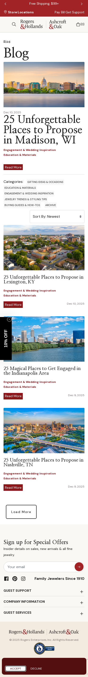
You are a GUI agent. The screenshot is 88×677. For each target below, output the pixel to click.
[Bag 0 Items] (79, 24)
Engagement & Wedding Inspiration (29, 193)
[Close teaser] (9, 319)
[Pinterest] (15, 578)
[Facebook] (6, 578)
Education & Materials (20, 187)
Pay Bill (60, 12)
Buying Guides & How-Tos (22, 205)
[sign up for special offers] (79, 566)
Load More (21, 512)
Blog (7, 41)
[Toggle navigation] (6, 24)
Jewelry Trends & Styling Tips (25, 199)
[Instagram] (23, 578)
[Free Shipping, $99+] (44, 3)
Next (82, 4)
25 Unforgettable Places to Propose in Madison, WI (43, 130)
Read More (13, 167)
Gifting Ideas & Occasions (45, 182)
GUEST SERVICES (17, 612)
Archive (50, 205)
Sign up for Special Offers (44, 549)
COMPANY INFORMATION (24, 601)
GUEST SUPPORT (17, 590)
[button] (6, 338)
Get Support (74, 12)
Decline (36, 668)
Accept (15, 668)
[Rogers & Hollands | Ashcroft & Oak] (43, 23)
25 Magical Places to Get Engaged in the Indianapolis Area (42, 371)
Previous (6, 4)
